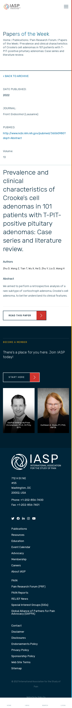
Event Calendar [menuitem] (20, 547)
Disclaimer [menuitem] (17, 631)
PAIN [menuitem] (14, 580)
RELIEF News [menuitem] (19, 598)
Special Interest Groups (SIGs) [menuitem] (29, 605)
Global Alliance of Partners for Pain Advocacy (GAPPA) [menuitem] (33, 612)
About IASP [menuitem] (18, 571)
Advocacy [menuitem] (17, 553)
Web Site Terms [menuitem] (20, 662)
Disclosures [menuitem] (18, 637)
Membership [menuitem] (19, 559)
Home (9, 703)
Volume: (8, 151)
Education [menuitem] (17, 541)
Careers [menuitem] (16, 565)
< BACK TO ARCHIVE (16, 76)
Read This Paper (20, 315)
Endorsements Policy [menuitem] (24, 644)
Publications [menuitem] (19, 528)
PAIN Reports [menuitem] (19, 592)
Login (63, 703)
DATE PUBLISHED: (15, 89)
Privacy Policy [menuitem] (20, 650)
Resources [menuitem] (17, 535)
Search (45, 703)
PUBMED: (9, 127)
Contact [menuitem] (16, 625)
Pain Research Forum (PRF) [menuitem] (28, 586)
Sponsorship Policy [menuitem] (23, 656)
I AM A (27, 703)
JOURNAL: (9, 108)
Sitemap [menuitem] (16, 668)
